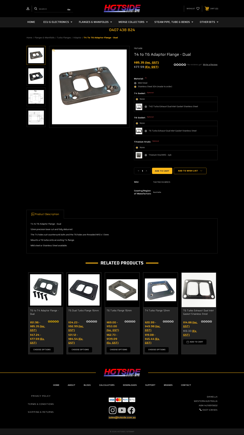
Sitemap (130, 431)
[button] (112, 410)
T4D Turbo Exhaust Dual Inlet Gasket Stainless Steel (173, 106)
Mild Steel (142, 83)
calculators (107, 385)
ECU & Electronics (57, 22)
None (142, 99)
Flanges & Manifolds (95, 22)
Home (31, 22)
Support (150, 385)
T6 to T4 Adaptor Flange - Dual (44, 312)
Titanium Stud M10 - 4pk (160, 155)
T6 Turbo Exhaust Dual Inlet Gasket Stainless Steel (173, 131)
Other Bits (209, 22)
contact (186, 385)
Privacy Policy (41, 396)
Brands (168, 385)
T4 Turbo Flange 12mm (157, 310)
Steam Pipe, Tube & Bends (173, 22)
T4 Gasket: (144, 93)
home (56, 385)
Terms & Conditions (41, 404)
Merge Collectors (133, 22)
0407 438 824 (210, 409)
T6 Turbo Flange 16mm (119, 310)
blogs (87, 385)
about (71, 385)
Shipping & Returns (41, 412)
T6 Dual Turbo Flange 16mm (83, 310)
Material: (140, 78)
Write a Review (210, 64)
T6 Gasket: (144, 117)
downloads (130, 385)
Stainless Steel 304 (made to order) (155, 87)
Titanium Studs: (146, 141)
